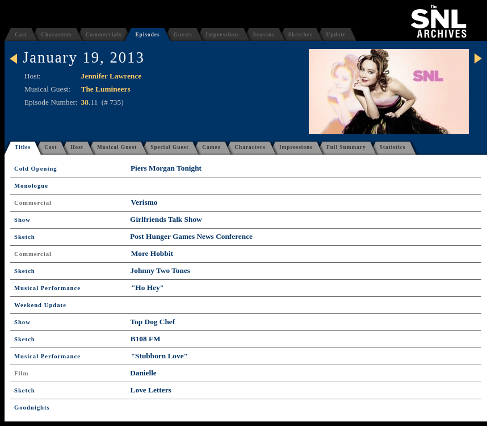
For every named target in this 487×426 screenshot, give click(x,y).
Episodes (147, 35)
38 (85, 102)
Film (21, 373)
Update (336, 35)
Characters (56, 35)
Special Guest (169, 147)
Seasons (264, 35)
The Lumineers (106, 89)
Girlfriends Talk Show (166, 219)
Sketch (24, 237)
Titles (23, 147)
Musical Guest (117, 147)
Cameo (211, 147)
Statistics (393, 147)
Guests (183, 35)
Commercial (33, 203)
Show (22, 220)
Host (76, 147)
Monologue (31, 186)
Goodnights (32, 407)
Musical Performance (47, 288)
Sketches (300, 35)
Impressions (223, 35)
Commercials (104, 35)
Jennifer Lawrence (111, 76)
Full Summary (346, 147)
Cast (21, 35)
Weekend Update (40, 305)
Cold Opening (35, 169)
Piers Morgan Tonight (166, 168)
